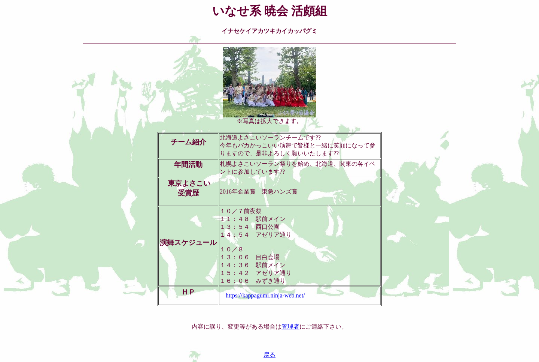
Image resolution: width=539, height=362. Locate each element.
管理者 (290, 326)
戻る (269, 354)
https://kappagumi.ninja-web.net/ (265, 295)
